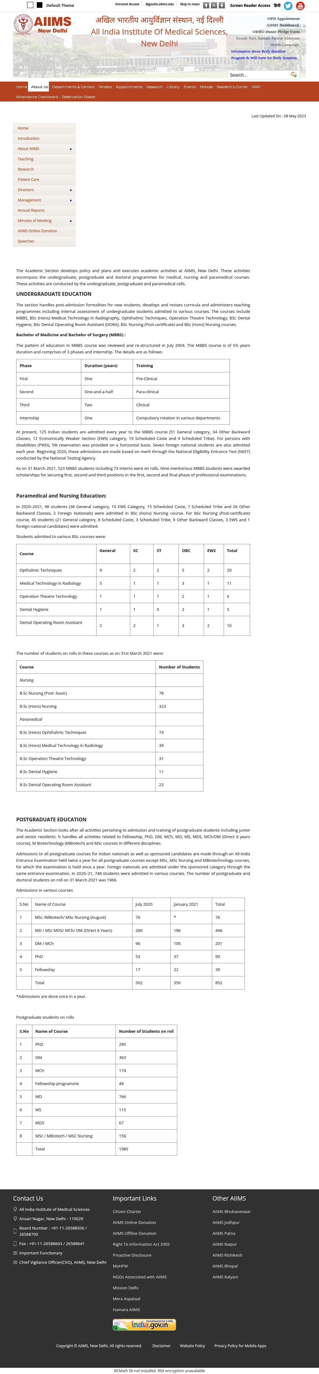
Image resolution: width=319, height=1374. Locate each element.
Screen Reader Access (250, 5)
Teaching (25, 159)
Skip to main (189, 4)
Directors (45, 189)
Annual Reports (31, 210)
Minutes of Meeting (45, 220)
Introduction (28, 138)
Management (45, 200)
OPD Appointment (283, 18)
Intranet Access (127, 4)
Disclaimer (161, 1345)
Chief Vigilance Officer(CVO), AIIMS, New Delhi (63, 1262)
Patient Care (28, 179)
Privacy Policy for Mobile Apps (240, 1345)
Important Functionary (40, 1253)
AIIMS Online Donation (37, 231)
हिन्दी (277, 5)
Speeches (26, 241)
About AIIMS (45, 148)
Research (26, 169)
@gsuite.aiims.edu (159, 4)
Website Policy (192, 1345)
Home (23, 128)
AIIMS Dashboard (282, 25)
